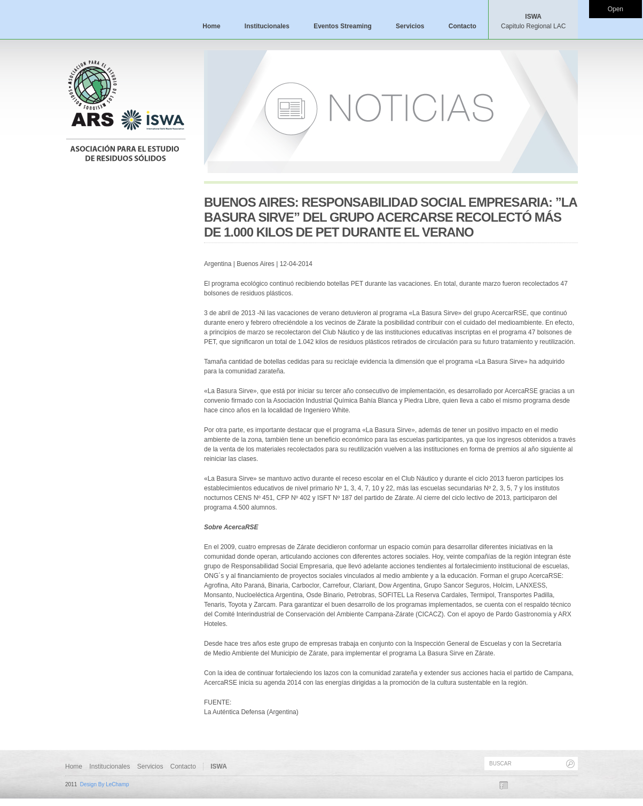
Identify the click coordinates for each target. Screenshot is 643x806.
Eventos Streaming (342, 26)
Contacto (462, 26)
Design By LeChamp (104, 784)
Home (211, 26)
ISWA (533, 21)
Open (615, 9)
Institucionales (267, 26)
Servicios (410, 26)
